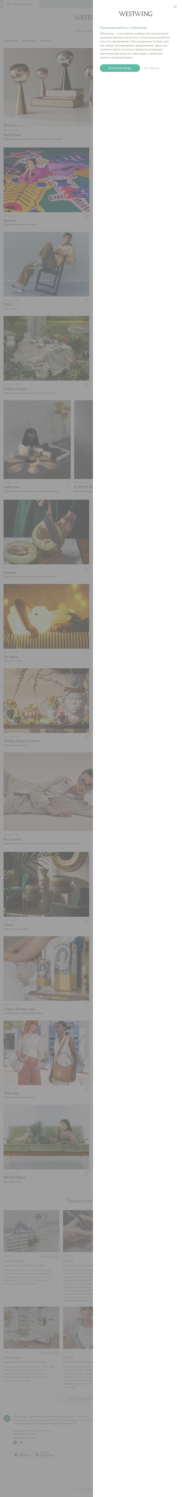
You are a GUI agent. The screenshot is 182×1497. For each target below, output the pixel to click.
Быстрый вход (120, 68)
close (175, 7)
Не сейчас (152, 68)
